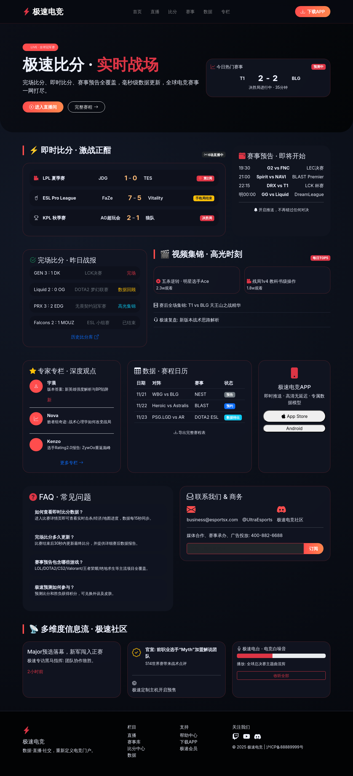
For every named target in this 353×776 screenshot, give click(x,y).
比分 (172, 11)
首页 (137, 11)
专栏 (225, 11)
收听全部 (281, 675)
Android (294, 428)
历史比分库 (85, 337)
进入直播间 (43, 107)
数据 (208, 11)
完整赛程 (86, 107)
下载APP (313, 11)
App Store (294, 416)
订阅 (313, 548)
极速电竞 (43, 11)
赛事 (190, 11)
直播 (155, 11)
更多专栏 (72, 462)
